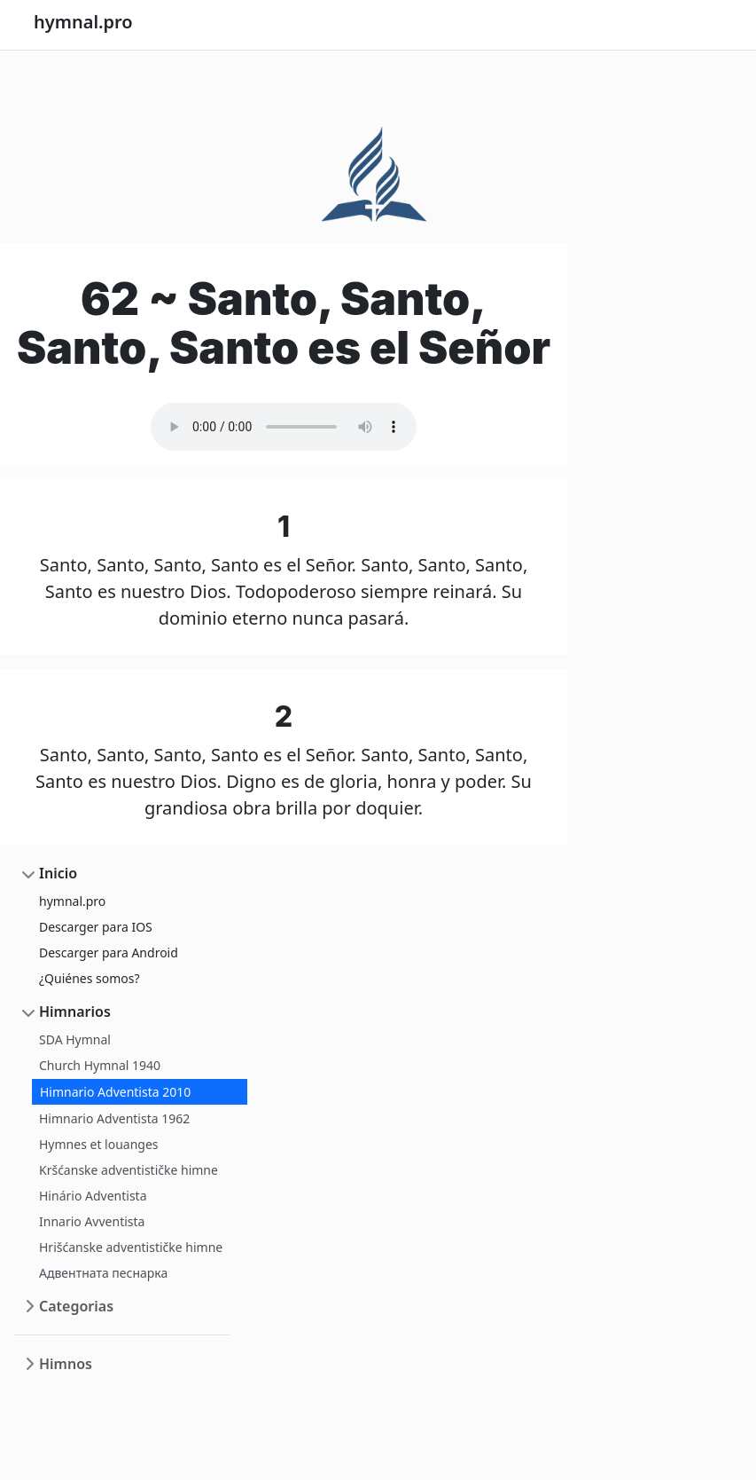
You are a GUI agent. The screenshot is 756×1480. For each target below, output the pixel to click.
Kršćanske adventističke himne (128, 1169)
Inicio (58, 873)
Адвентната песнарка (103, 1272)
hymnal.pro (72, 901)
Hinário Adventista (93, 1195)
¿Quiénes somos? (89, 978)
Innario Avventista (91, 1221)
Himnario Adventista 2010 (115, 1091)
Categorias (76, 1306)
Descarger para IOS (95, 926)
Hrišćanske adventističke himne (130, 1247)
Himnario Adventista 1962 (114, 1118)
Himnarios (75, 1011)
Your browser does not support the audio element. (284, 427)
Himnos (65, 1364)
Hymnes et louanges (99, 1144)
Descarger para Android (108, 952)
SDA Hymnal (75, 1039)
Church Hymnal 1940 (99, 1065)
